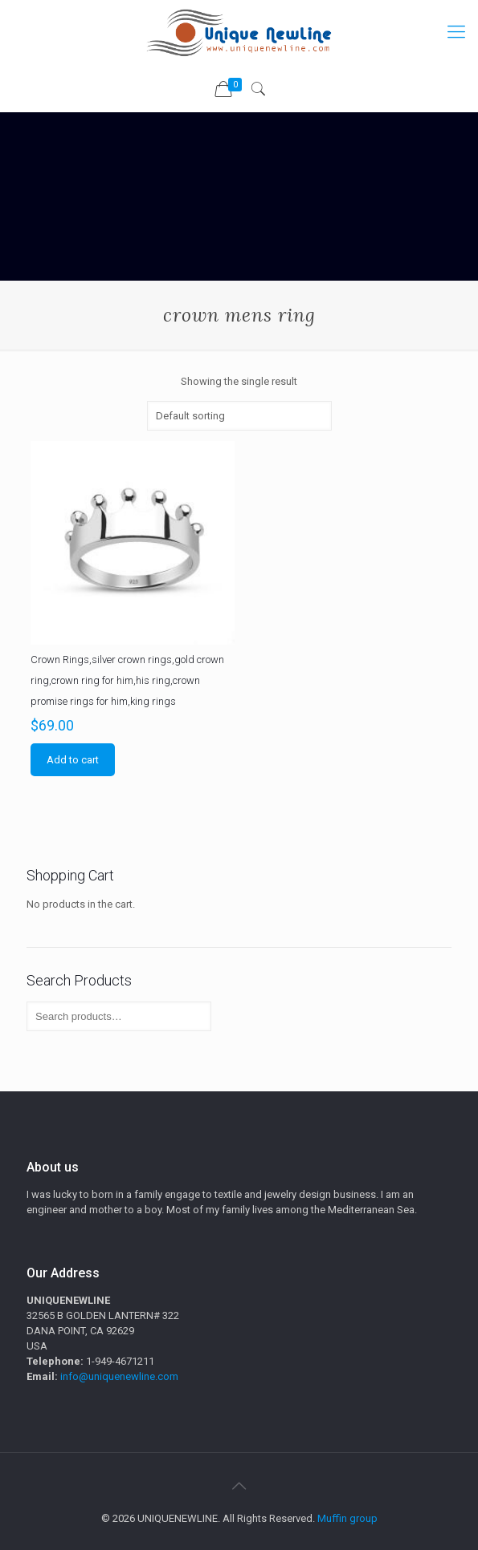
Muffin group (347, 1518)
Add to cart (73, 760)
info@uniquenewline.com (119, 1376)
